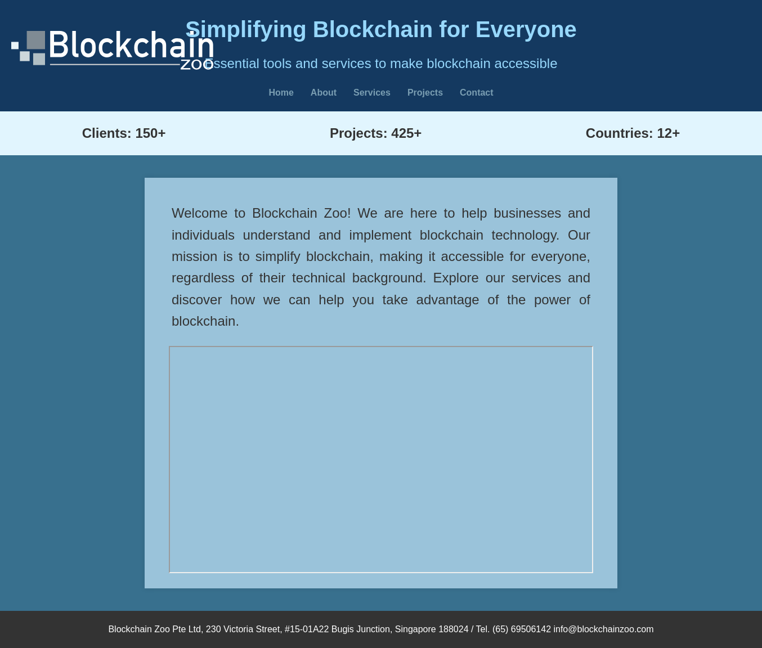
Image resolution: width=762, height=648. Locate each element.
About (324, 92)
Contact (477, 92)
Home (280, 92)
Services (372, 92)
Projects (425, 92)
